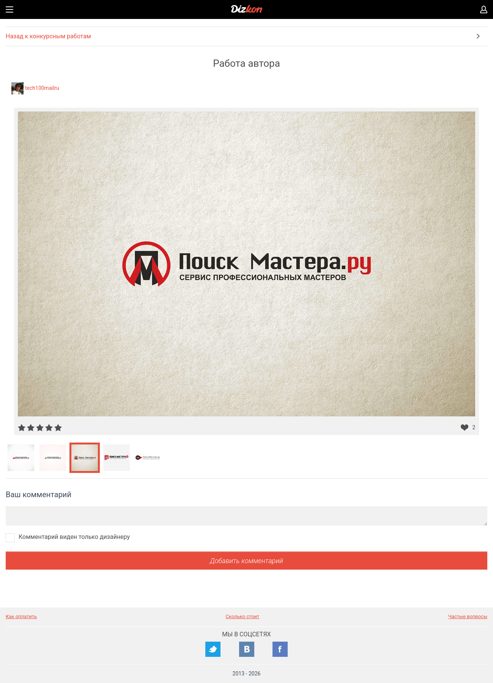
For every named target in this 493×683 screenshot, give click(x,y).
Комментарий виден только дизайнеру (74, 536)
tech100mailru (42, 88)
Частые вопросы (467, 616)
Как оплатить (21, 616)
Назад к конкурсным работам (48, 36)
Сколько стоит (243, 616)
